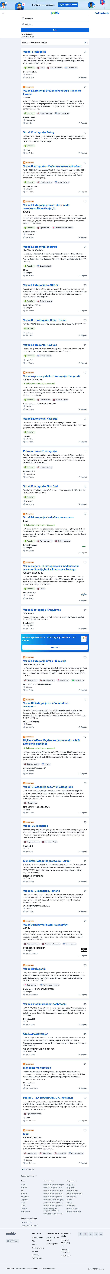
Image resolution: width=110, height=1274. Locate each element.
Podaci (34, 1244)
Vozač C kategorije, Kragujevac (42, 609)
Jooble (101, 1269)
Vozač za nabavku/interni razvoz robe (45, 924)
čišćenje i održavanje (73, 1212)
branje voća (70, 1185)
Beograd (23, 1185)
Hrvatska (24, 1194)
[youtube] (101, 1234)
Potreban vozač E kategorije (40, 451)
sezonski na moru (72, 1191)
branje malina (70, 1188)
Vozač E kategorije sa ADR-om (41, 285)
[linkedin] (96, 1234)
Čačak (23, 1203)
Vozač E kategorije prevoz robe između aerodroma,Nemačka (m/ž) (46, 206)
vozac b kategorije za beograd (54, 1185)
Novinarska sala (38, 1248)
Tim (33, 1241)
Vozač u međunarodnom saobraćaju (44, 1004)
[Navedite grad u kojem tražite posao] (55, 24)
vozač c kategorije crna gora (53, 1200)
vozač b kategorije (72, 1209)
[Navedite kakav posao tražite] (55, 18)
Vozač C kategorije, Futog (38, 132)
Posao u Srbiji (37, 1258)
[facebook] (80, 1234)
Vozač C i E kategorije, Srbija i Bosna (44, 320)
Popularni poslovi (26, 1222)
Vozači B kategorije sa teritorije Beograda (48, 786)
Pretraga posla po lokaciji (29, 1225)
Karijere (35, 1251)
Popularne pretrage (29, 1176)
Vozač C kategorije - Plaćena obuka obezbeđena (52, 166)
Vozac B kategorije (34, 968)
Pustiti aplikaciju (102, 13)
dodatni (69, 1203)
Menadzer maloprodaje (37, 1067)
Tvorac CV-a (66, 1256)
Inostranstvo (25, 1197)
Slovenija (24, 1209)
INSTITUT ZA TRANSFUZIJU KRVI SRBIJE (48, 1097)
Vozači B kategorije (34, 51)
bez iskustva (70, 1206)
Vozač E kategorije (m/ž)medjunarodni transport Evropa (52, 92)
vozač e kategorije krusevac (53, 1214)
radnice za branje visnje (74, 1194)
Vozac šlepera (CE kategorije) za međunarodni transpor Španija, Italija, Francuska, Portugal (51, 567)
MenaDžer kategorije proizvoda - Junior (46, 860)
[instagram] (85, 1234)
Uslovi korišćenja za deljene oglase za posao (22, 1268)
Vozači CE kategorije (35, 825)
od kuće (69, 1200)
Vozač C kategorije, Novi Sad (40, 486)
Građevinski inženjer (35, 1033)
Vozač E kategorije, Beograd (40, 246)
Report (82, 77)
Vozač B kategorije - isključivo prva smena (48, 517)
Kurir (26, 1134)
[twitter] (91, 1234)
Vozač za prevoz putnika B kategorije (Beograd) (51, 376)
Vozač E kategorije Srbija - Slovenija (44, 661)
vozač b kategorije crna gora (53, 1191)
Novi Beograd (25, 1212)
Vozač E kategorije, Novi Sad (40, 344)
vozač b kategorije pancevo (53, 1206)
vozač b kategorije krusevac (53, 1194)
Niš (22, 1191)
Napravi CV (55, 647)
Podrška (35, 1255)
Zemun (23, 1206)
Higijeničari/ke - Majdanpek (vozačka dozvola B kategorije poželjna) (51, 742)
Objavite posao (52, 1244)
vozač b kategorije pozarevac (53, 1197)
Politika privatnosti (48, 1268)
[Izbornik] (3, 13)
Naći (55, 30)
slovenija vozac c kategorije (53, 1203)
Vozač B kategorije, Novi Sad (40, 418)
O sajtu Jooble (37, 1238)
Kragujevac (24, 1200)
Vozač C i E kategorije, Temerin (41, 890)
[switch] (86, 42)
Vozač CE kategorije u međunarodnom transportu (46, 705)
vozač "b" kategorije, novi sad (53, 1188)
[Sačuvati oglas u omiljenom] (85, 52)
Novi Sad (24, 1188)
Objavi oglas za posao (68, 5)
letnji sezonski (71, 1197)
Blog (62, 1246)
